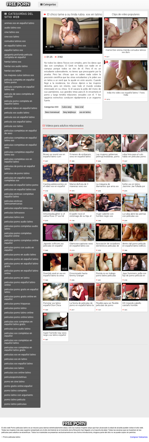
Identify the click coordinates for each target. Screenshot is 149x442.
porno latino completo (15, 390)
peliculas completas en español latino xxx (20, 139)
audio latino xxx (12, 27)
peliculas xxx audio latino (17, 328)
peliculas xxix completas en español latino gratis (18, 323)
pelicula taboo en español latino (20, 108)
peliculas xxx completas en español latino (18, 341)
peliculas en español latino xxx (20, 189)
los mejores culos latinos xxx (19, 75)
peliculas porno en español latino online (21, 272)
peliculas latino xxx (14, 217)
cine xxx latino (11, 36)
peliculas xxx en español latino (20, 354)
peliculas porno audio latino (18, 221)
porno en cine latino (14, 381)
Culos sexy (66, 107)
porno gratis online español (18, 386)
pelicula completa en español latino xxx (19, 88)
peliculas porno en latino (17, 277)
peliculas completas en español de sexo (20, 132)
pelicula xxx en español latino (19, 117)
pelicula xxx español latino (18, 121)
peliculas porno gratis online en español (20, 298)
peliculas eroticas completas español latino (19, 195)
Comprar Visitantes (139, 437)
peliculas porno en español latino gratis (21, 265)
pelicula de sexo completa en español (19, 95)
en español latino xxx (15, 45)
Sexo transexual (52, 112)
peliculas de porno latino (17, 173)
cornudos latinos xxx (15, 41)
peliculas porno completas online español (21, 241)
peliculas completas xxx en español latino (18, 160)
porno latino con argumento (18, 395)
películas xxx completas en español (18, 334)
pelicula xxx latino (13, 126)
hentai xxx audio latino (16, 66)
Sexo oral (79, 107)
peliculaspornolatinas (15, 377)
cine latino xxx (11, 32)
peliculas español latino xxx (18, 208)
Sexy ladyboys (69, 112)
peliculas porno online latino (18, 317)
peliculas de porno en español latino (19, 167)
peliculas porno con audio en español (19, 248)
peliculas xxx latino (14, 368)
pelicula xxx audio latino (16, 112)
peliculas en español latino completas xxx (18, 179)
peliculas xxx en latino (15, 359)
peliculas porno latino (15, 308)
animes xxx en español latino (19, 23)
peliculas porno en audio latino (20, 254)
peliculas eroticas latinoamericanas (13, 202)
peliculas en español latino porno (21, 185)
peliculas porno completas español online (17, 234)
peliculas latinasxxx (14, 212)
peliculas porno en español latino (21, 259)
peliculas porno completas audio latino (21, 227)
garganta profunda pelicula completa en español (18, 56)
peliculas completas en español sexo (20, 146)
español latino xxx (13, 50)
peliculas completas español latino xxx (19, 153)
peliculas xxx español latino (18, 363)
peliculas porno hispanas (17, 303)
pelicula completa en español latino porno (19, 81)
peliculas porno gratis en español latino (21, 290)
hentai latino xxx (12, 61)
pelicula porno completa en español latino (18, 102)
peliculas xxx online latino (17, 372)
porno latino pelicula (14, 399)
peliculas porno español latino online (19, 283)
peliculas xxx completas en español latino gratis (18, 348)
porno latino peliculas (15, 404)
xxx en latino (85, 112)
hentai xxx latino (12, 70)
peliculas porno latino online (18, 312)
